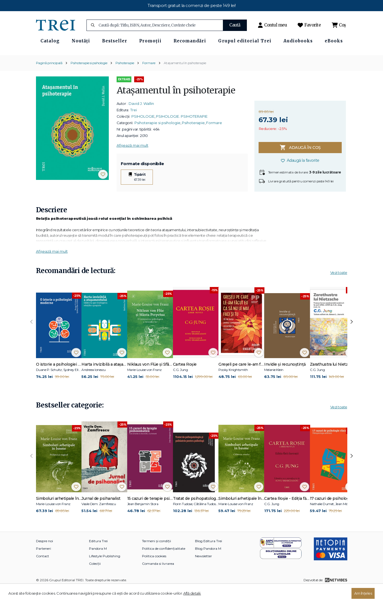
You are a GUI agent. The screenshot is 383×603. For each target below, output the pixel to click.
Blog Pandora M (208, 563)
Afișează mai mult (132, 160)
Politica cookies (154, 571)
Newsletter (203, 571)
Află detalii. (192, 593)
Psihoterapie (124, 78)
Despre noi (44, 556)
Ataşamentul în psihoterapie (185, 78)
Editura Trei (98, 556)
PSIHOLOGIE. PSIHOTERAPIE (182, 131)
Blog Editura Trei (208, 556)
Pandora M (98, 563)
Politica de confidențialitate (163, 563)
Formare (148, 78)
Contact (42, 571)
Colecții (95, 579)
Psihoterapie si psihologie (89, 78)
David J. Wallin (141, 119)
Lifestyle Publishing (104, 571)
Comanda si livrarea (158, 579)
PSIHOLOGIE (143, 131)
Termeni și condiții (156, 556)
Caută (234, 25)
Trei (133, 125)
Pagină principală (49, 78)
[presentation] (31, 337)
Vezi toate (338, 288)
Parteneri (43, 563)
